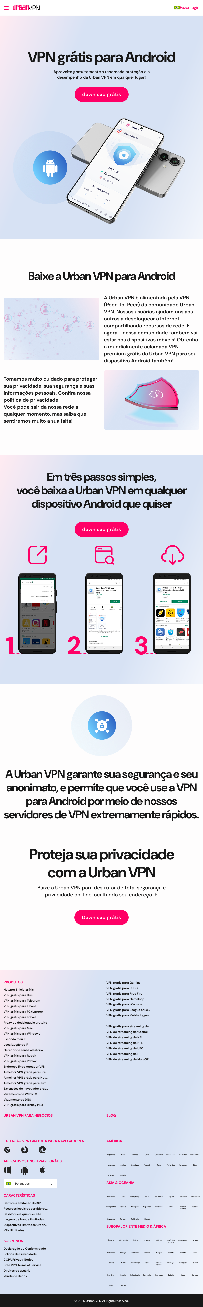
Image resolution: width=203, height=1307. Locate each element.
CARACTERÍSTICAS (19, 1195)
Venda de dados (15, 1276)
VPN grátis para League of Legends (128, 1010)
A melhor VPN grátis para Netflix (26, 1078)
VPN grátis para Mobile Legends (128, 1015)
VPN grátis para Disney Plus (23, 1105)
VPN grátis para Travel (20, 1017)
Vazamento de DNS (17, 1100)
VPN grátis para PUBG (122, 988)
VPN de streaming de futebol (127, 1032)
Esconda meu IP (15, 1039)
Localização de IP (16, 1045)
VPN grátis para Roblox (20, 1061)
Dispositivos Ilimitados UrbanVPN (26, 1225)
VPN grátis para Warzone (124, 1004)
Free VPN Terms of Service (22, 1265)
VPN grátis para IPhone (20, 1006)
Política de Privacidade (20, 1254)
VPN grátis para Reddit (20, 1056)
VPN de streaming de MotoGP (127, 1059)
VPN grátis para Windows (22, 1034)
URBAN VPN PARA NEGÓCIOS (28, 1115)
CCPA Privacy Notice (18, 1260)
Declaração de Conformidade (25, 1249)
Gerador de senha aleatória (23, 1050)
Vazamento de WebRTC (20, 1094)
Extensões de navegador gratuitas (26, 1089)
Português (29, 1184)
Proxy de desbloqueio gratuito (25, 1023)
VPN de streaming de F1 (123, 1054)
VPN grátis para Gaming (123, 983)
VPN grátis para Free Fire (124, 994)
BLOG (111, 1115)
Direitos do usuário (17, 1271)
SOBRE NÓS (13, 1241)
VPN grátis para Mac (18, 1028)
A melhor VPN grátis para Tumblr (26, 1083)
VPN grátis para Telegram (22, 1001)
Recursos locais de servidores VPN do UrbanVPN (26, 1209)
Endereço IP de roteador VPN (24, 1067)
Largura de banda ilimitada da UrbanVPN (26, 1219)
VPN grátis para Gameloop (125, 999)
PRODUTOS (13, 982)
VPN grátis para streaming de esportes (128, 1026)
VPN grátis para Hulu (18, 995)
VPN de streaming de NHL (124, 1043)
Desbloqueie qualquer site (22, 1214)
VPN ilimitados (14, 1230)
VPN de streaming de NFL (124, 1037)
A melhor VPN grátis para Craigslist (26, 1072)
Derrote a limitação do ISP (22, 1203)
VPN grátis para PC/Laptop (23, 1012)
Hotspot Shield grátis (19, 990)
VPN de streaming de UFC (124, 1048)
